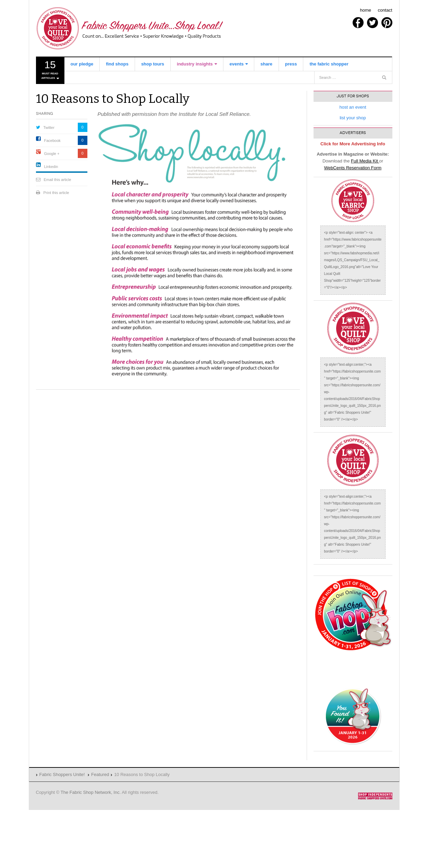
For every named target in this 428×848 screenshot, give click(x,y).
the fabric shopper (328, 63)
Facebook (52, 140)
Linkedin (51, 167)
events (237, 63)
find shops (117, 63)
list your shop (353, 117)
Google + (52, 154)
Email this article (57, 180)
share (266, 63)
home (365, 10)
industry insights (195, 63)
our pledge (82, 63)
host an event (352, 107)
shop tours (152, 63)
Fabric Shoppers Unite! (130, 28)
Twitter (49, 127)
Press (291, 63)
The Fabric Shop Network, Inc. (91, 792)
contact (385, 10)
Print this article (56, 193)
